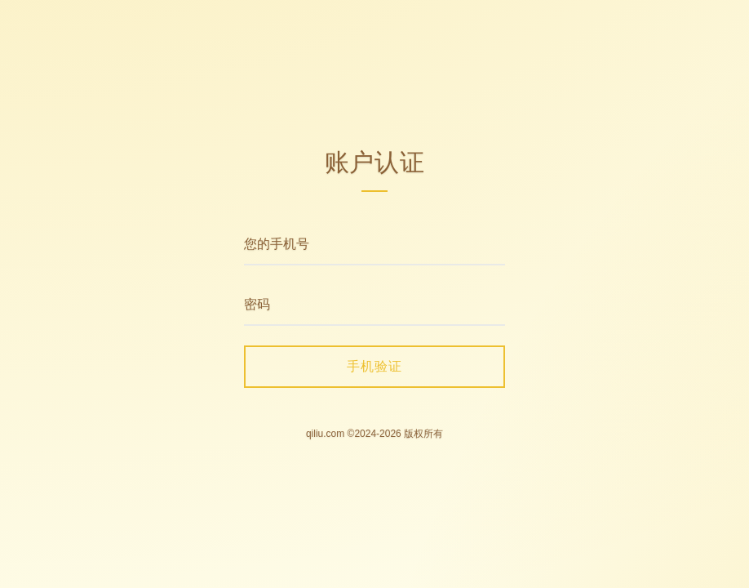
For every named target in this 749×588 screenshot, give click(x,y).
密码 (257, 304)
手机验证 (374, 366)
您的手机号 (276, 244)
